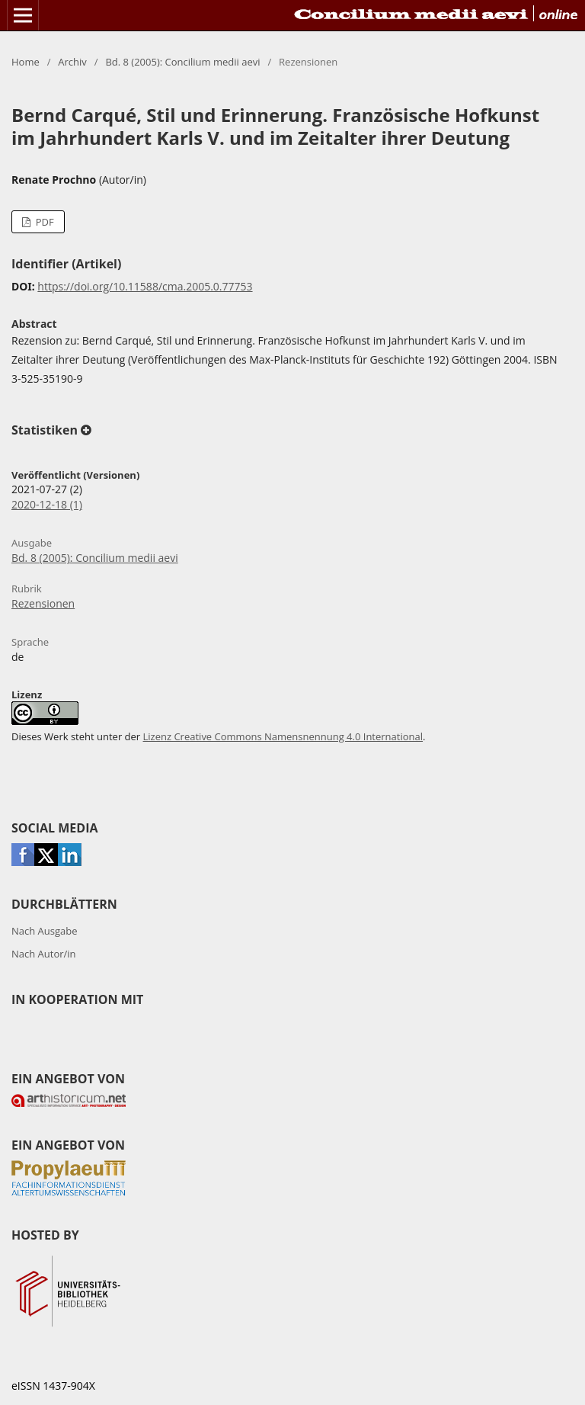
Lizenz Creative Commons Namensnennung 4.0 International (283, 736)
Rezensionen (43, 603)
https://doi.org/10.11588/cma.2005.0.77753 (144, 286)
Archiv (72, 62)
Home (25, 62)
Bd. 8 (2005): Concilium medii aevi (182, 62)
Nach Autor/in (43, 954)
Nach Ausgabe (44, 931)
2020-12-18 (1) (46, 504)
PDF (43, 222)
